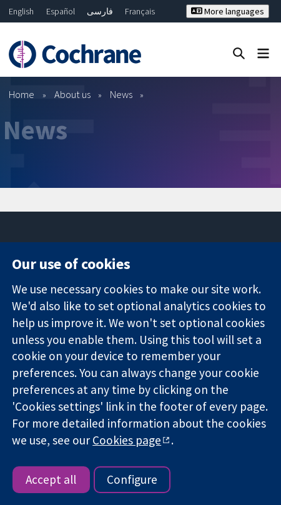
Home (21, 94)
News (121, 94)
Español (60, 11)
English (21, 11)
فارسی (100, 11)
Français (140, 11)
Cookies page (126, 440)
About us (72, 94)
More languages (227, 11)
